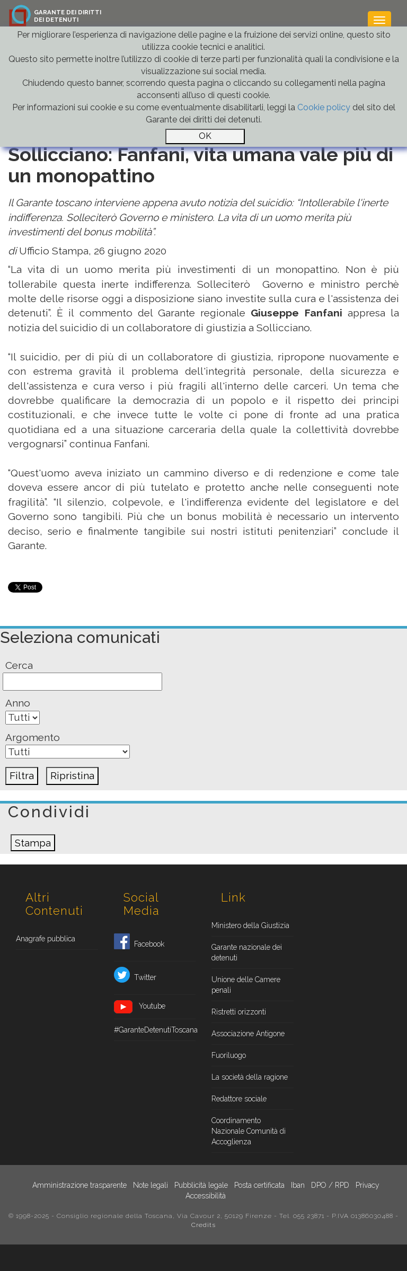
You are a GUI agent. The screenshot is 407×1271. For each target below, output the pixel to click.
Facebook (139, 944)
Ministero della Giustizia (250, 925)
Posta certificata (259, 1185)
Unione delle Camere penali (245, 984)
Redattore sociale (239, 1099)
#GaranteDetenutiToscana (155, 1030)
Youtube (139, 1006)
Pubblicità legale (201, 1185)
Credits (203, 1225)
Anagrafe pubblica (45, 938)
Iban (298, 1185)
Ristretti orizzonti (238, 1012)
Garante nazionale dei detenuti (246, 952)
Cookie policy (323, 107)
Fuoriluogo (228, 1055)
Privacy (367, 1185)
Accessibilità (205, 1195)
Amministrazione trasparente (79, 1185)
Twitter (135, 978)
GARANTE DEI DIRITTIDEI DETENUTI (67, 15)
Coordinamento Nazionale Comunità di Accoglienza (248, 1131)
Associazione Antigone (248, 1033)
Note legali (150, 1185)
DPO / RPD (330, 1185)
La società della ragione (249, 1077)
